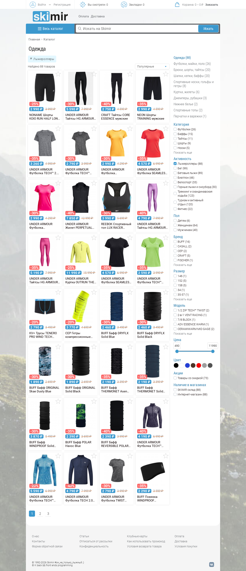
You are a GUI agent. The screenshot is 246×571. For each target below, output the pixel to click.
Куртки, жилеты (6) (186, 92)
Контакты (38, 541)
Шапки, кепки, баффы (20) (192, 76)
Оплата (83, 16)
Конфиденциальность (94, 546)
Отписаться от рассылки (96, 541)
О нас (35, 536)
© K (52, 565)
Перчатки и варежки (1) (190, 116)
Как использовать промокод (146, 541)
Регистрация (62, 4)
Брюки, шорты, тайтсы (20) (192, 70)
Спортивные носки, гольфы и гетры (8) (194, 84)
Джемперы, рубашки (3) (190, 98)
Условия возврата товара (144, 546)
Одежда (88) (182, 58)
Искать (208, 28)
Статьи (84, 536)
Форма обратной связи (47, 546)
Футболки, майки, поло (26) (192, 64)
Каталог (49, 39)
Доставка (98, 16)
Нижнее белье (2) (186, 104)
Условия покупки (186, 546)
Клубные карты (137, 536)
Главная (34, 39)
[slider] (177, 351)
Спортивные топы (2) (188, 110)
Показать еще (183, 152)
